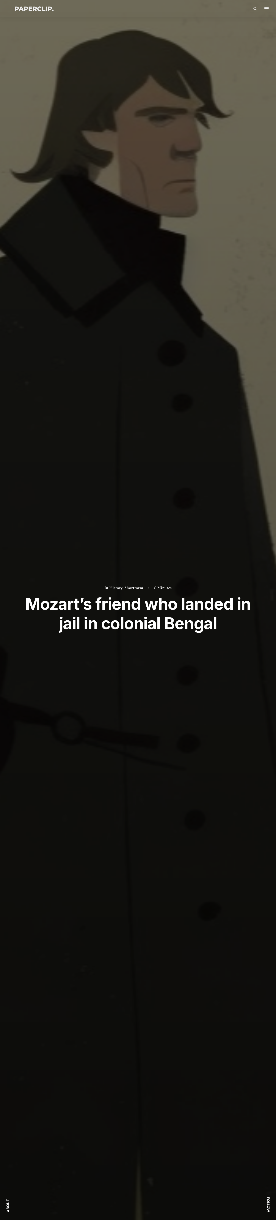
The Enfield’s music (207, 1030)
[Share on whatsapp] (199, 882)
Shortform (133, 55)
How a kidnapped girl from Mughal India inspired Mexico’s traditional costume (53, 1038)
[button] (54, 981)
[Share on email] (215, 882)
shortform (86, 883)
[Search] (253, 11)
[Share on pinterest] (187, 882)
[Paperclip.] (34, 11)
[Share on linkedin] (193, 882)
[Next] (211, 1086)
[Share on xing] (210, 882)
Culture (76, 954)
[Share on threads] (182, 882)
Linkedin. (214, 1165)
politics (66, 883)
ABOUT (7, 1205)
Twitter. (213, 1151)
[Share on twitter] (176, 882)
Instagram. (215, 1158)
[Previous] (65, 1086)
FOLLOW (268, 1204)
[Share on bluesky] (204, 882)
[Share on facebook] (171, 882)
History (115, 55)
